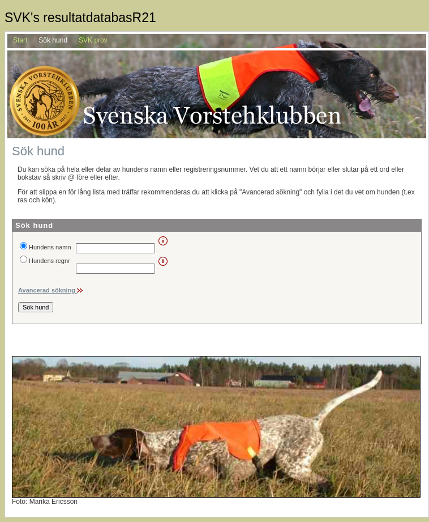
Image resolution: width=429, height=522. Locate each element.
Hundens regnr (49, 260)
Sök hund (52, 40)
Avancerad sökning (47, 290)
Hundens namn (50, 247)
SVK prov (93, 40)
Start (20, 40)
